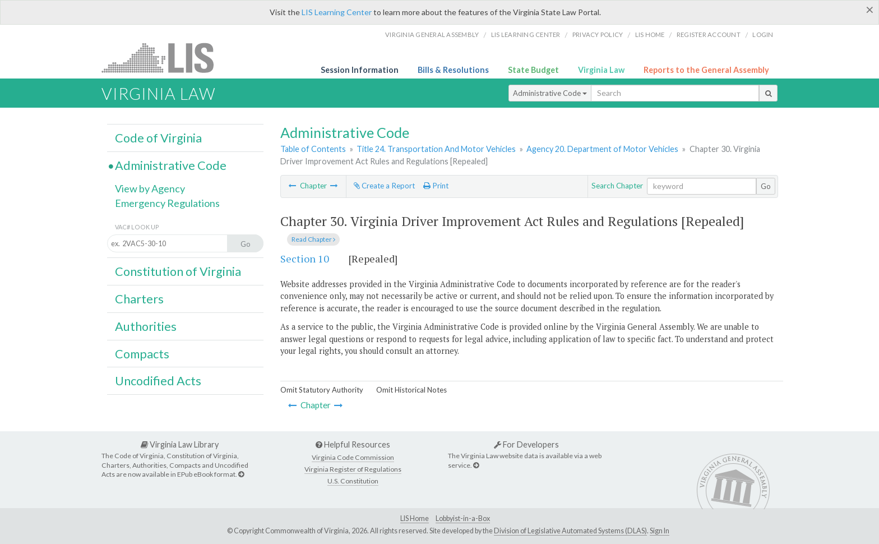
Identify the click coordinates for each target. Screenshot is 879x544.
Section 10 (304, 258)
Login (762, 34)
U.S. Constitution (352, 481)
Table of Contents (313, 149)
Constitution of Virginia (178, 271)
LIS (163, 57)
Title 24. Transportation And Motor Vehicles (436, 149)
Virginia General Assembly (432, 34)
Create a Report (384, 185)
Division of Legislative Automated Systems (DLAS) (570, 531)
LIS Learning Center (337, 12)
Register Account (709, 34)
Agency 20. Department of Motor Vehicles (602, 149)
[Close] (870, 9)
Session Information (360, 70)
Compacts (142, 354)
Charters (139, 299)
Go (766, 186)
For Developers (526, 444)
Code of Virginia (158, 138)
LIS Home (414, 518)
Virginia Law (601, 70)
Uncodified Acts (158, 381)
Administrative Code (550, 93)
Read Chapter (313, 239)
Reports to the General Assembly (706, 70)
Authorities (146, 326)
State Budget (533, 70)
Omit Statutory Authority (321, 389)
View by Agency (150, 188)
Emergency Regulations (167, 203)
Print (435, 185)
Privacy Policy (597, 34)
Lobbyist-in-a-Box (463, 518)
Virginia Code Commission (353, 457)
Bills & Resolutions (453, 70)
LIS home (650, 34)
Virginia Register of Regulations (352, 469)
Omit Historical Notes (411, 389)
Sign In (659, 531)
